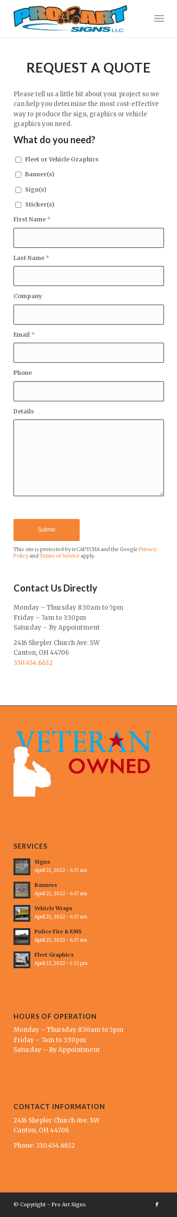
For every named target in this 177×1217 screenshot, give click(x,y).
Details (24, 411)
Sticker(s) (39, 204)
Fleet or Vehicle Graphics (62, 159)
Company (28, 296)
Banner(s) (39, 174)
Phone (23, 372)
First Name (32, 219)
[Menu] (159, 18)
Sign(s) (36, 189)
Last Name (31, 257)
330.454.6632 (33, 663)
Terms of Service (60, 556)
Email (24, 334)
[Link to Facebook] (157, 1204)
